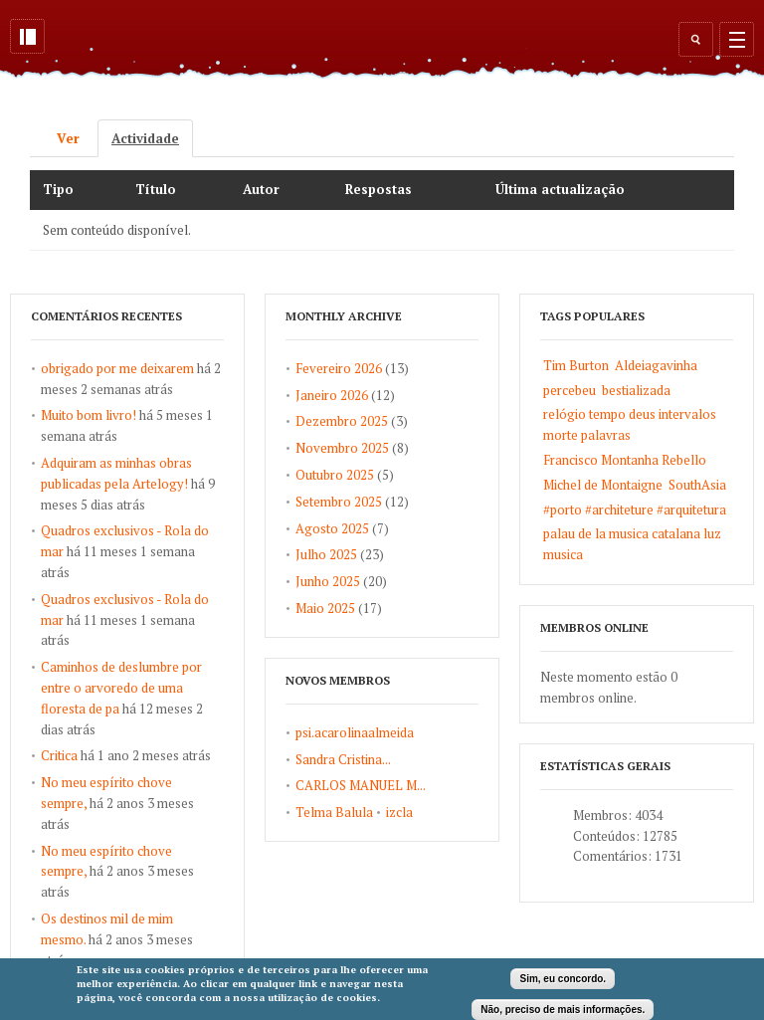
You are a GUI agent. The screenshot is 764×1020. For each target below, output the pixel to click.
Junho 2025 (327, 581)
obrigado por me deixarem (117, 368)
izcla (399, 812)
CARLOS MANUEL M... (360, 785)
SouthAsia (697, 485)
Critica (59, 755)
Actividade (152, 138)
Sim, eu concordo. (562, 978)
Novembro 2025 (342, 448)
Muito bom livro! (88, 415)
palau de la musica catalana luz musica (632, 543)
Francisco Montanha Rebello (624, 460)
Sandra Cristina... (343, 759)
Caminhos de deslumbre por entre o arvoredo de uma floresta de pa (121, 687)
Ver (68, 138)
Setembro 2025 (338, 501)
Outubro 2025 (334, 475)
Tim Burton (576, 365)
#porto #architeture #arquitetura (634, 509)
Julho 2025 (326, 554)
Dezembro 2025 (341, 421)
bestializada (636, 390)
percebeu (569, 390)
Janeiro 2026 (331, 395)
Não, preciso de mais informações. (562, 1009)
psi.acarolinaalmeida (354, 732)
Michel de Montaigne (603, 485)
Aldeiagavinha (656, 365)
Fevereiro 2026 (338, 368)
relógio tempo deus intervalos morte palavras (629, 424)
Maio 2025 (325, 608)
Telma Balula (334, 812)
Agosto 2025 (332, 528)
